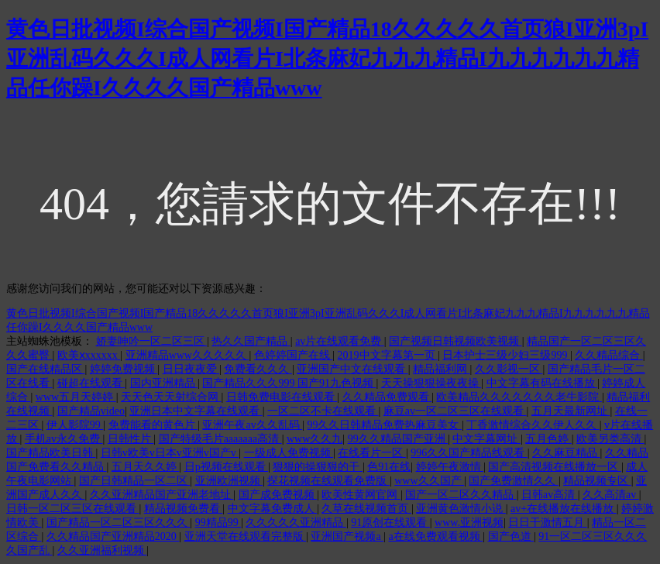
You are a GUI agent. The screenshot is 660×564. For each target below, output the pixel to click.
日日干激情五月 (547, 522)
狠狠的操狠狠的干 (318, 467)
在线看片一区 (372, 453)
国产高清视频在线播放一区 (554, 467)
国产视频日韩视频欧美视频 (455, 341)
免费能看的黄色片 (153, 425)
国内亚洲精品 (164, 383)
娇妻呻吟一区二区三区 (152, 341)
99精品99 (218, 522)
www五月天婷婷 (76, 397)
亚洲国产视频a (347, 536)
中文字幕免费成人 (273, 508)
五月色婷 (548, 439)
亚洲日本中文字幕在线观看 (196, 411)
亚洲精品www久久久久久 (187, 355)
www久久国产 (429, 481)
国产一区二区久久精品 (461, 494)
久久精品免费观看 (387, 397)
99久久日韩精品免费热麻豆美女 (384, 425)
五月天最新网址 (570, 411)
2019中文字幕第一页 (388, 355)
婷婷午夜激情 (450, 467)
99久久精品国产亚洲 (398, 439)
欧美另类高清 (610, 439)
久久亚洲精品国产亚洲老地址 (162, 494)
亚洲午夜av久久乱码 (252, 425)
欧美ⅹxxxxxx (89, 355)
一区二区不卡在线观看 (323, 411)
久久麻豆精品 (566, 453)
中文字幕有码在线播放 (542, 383)
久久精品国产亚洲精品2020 (113, 536)
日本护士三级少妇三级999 (506, 355)
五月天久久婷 (146, 467)
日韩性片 (131, 439)
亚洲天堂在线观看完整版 (245, 536)
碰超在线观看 (91, 383)
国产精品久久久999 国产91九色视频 (289, 383)
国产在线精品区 (45, 369)
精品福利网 (441, 369)
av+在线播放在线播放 (563, 508)
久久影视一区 (509, 369)
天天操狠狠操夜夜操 (431, 383)
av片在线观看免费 (339, 341)
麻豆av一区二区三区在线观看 (455, 411)
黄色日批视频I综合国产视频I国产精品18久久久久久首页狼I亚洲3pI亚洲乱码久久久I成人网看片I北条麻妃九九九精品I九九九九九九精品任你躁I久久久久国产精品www (327, 58)
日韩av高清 (549, 494)
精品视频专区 (597, 481)
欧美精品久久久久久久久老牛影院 (519, 397)
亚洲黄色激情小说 (461, 508)
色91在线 (389, 467)
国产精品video (91, 411)
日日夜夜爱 (191, 369)
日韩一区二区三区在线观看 (72, 508)
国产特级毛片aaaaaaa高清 (220, 439)
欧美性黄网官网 (360, 494)
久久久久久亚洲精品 (296, 522)
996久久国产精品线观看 (469, 453)
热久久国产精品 (250, 341)
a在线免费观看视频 (435, 536)
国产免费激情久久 (514, 481)
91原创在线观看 (390, 522)
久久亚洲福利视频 (102, 550)
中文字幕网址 (486, 439)
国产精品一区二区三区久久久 (118, 522)
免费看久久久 (258, 369)
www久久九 (314, 439)
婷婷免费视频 (124, 369)
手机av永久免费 (64, 439)
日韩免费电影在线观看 (282, 397)
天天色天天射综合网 (171, 397)
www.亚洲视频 (469, 522)
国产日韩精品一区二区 (135, 481)
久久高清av (611, 494)
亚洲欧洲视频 (229, 481)
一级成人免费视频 (289, 453)
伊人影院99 (75, 425)
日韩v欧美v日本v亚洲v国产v (170, 453)
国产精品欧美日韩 (51, 453)
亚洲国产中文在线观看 (352, 369)
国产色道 (511, 536)
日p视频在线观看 (226, 467)
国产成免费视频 (278, 494)
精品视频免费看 (183, 508)
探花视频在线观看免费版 (328, 481)
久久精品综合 (609, 355)
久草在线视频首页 (366, 508)
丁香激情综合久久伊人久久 (533, 425)
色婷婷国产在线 (293, 355)
